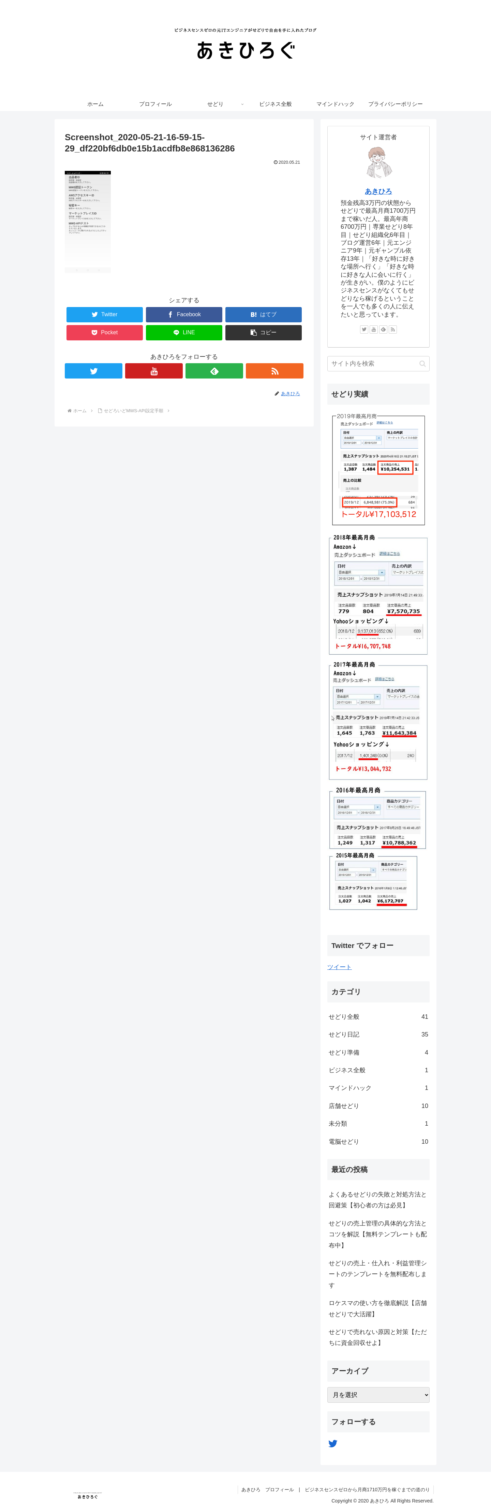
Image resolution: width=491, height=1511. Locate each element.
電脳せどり (378, 1141)
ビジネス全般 (378, 1070)
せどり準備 (378, 1052)
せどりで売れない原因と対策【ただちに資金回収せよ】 (378, 1337)
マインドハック (378, 1087)
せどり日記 (378, 1034)
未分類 (378, 1123)
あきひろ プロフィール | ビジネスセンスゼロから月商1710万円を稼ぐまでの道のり (335, 1489)
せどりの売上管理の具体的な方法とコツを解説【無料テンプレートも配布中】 (378, 1234)
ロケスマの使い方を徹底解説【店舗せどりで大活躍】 (378, 1308)
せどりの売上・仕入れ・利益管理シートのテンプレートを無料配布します (378, 1274)
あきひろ (378, 191)
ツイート (339, 967)
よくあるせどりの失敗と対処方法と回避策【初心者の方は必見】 (378, 1200)
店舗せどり (378, 1105)
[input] (378, 363)
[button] (423, 364)
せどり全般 (378, 1016)
